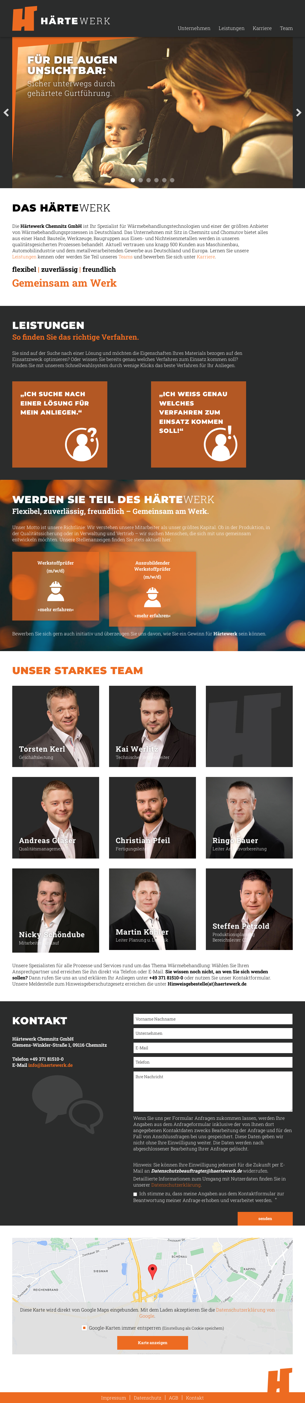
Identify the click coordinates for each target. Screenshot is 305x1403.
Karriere (262, 28)
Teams (125, 256)
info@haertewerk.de (50, 1065)
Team (286, 28)
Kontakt (195, 1397)
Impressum (113, 1397)
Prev (6, 113)
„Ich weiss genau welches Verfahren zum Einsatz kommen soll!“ (193, 412)
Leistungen (232, 28)
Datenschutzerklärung (176, 1185)
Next (299, 113)
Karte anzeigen (152, 1342)
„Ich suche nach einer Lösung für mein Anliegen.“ (54, 403)
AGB (173, 1397)
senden (265, 1218)
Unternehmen (194, 28)
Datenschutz (147, 1397)
